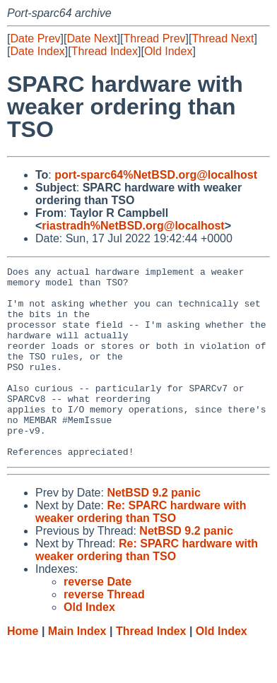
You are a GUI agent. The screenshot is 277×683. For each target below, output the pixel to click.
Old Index (168, 51)
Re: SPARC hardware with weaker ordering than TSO (140, 550)
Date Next (91, 38)
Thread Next (222, 38)
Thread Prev (155, 38)
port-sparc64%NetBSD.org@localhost (155, 175)
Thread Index (104, 51)
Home (22, 669)
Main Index (77, 669)
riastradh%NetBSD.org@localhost (133, 226)
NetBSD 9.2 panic (153, 531)
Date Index (37, 51)
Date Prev (35, 38)
